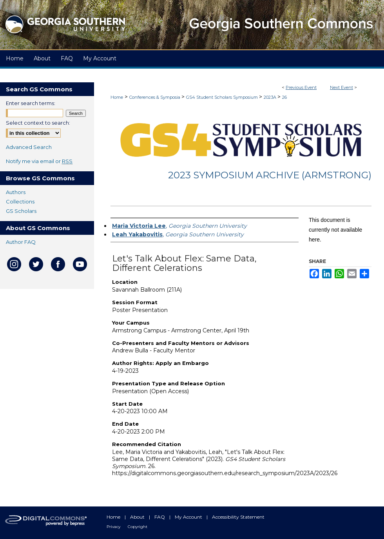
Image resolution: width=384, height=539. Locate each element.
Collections (20, 201)
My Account (189, 517)
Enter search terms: (30, 103)
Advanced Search (29, 147)
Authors (15, 192)
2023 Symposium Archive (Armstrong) (269, 175)
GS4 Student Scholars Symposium (222, 97)
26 (284, 97)
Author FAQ (21, 242)
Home (116, 97)
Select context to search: (38, 123)
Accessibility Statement (238, 517)
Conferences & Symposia (155, 97)
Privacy (114, 526)
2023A (270, 97)
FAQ (160, 517)
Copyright (137, 526)
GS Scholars (21, 211)
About (138, 517)
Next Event (341, 87)
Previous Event (301, 87)
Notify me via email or (39, 161)
